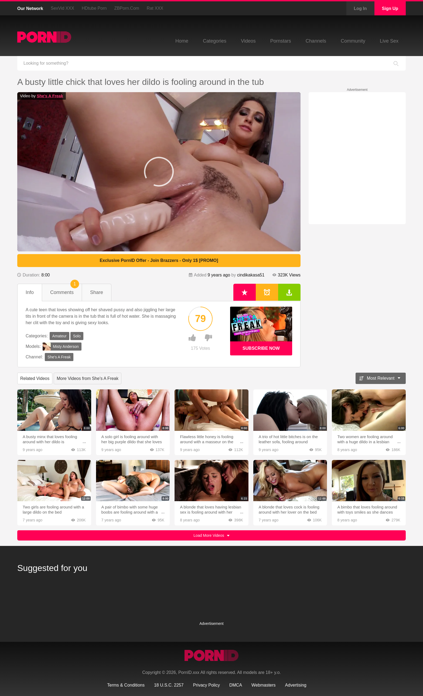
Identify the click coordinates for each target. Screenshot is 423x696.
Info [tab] (30, 292)
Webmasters (263, 685)
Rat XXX (155, 8)
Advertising (295, 685)
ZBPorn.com (126, 8)
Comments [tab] (64, 289)
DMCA (235, 685)
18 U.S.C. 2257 (168, 685)
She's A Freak (50, 96)
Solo (77, 336)
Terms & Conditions (126, 685)
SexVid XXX (62, 8)
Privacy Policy (206, 685)
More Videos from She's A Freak (87, 378)
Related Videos (34, 378)
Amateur (59, 336)
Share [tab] (96, 292)
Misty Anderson (61, 346)
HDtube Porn (94, 8)
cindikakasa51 (250, 275)
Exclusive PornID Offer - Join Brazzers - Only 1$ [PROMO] (159, 260)
